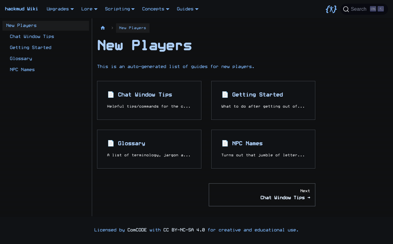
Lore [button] (86, 9)
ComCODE (137, 230)
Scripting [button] (117, 9)
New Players (21, 25)
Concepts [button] (153, 9)
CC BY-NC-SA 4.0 (184, 230)
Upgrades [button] (58, 9)
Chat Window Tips (32, 36)
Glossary (21, 58)
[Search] (364, 9)
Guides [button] (185, 9)
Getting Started (30, 47)
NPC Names (22, 69)
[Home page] (103, 28)
